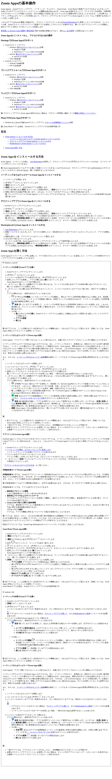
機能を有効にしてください (85, 113)
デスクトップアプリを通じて (56, 613)
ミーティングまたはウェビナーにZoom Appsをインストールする (35, 139)
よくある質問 (68, 31)
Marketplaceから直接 (82, 613)
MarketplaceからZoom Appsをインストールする (28, 143)
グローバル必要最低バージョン (57, 122)
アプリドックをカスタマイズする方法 (19, 465)
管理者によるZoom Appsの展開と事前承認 (17, 31)
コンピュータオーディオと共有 (32, 398)
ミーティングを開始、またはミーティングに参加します (29, 450)
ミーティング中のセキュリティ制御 (31, 357)
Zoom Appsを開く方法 (13, 148)
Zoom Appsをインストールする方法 (19, 137)
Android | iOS (9, 592)
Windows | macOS (11, 263)
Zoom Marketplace (69, 22)
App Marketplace (36, 162)
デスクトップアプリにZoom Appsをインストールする (30, 141)
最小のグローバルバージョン (28, 47)
